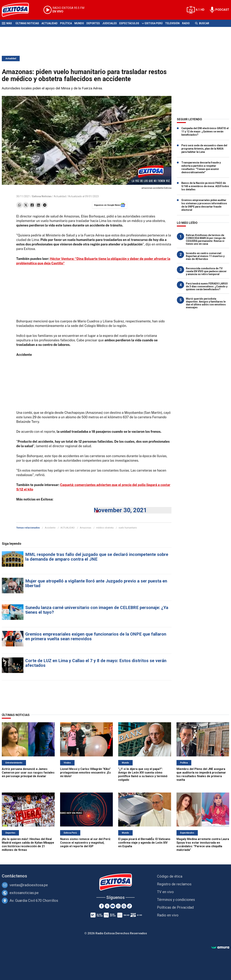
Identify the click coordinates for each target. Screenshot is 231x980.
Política (66, 23)
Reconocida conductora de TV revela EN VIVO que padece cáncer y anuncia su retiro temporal (206, 271)
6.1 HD (200, 9)
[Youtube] (112, 906)
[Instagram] (118, 906)
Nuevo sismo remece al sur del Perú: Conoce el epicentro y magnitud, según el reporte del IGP (85, 842)
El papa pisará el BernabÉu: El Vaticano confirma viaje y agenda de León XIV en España (144, 842)
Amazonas (85, 527)
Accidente (50, 527)
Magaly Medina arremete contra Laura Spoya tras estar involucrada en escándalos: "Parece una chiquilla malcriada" (202, 844)
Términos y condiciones (176, 899)
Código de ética (169, 876)
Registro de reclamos (174, 884)
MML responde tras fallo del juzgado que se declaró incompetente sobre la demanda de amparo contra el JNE (96, 557)
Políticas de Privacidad (175, 907)
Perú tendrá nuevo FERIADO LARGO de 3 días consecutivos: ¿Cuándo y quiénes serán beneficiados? (207, 286)
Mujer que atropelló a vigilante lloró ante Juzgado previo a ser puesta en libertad (96, 583)
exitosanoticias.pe (24, 893)
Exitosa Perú (154, 23)
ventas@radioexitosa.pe (29, 885)
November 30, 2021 (120, 510)
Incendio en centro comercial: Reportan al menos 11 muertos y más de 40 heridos (205, 256)
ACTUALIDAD (67, 527)
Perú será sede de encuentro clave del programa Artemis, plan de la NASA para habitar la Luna (204, 148)
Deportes (93, 23)
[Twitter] (107, 906)
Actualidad (50, 23)
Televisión (172, 23)
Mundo (79, 23)
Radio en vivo (167, 915)
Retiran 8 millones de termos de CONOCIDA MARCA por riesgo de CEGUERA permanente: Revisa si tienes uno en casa (205, 239)
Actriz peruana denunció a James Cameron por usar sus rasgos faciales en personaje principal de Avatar (28, 772)
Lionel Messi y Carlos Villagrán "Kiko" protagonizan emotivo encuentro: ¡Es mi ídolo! (85, 772)
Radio (186, 23)
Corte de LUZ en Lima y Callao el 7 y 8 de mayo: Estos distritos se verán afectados (95, 663)
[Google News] (123, 906)
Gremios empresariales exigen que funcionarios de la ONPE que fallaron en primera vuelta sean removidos (95, 636)
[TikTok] (129, 906)
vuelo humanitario (128, 527)
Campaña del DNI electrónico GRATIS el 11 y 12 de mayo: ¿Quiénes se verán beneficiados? (205, 131)
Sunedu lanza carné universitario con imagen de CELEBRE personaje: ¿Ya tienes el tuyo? (96, 610)
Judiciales (109, 23)
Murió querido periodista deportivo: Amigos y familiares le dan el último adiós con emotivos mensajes (206, 303)
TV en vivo (165, 892)
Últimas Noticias (27, 23)
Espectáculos (129, 23)
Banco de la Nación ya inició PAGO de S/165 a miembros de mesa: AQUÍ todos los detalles (205, 186)
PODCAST (222, 9)
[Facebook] (101, 906)
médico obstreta (105, 527)
